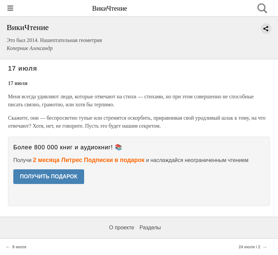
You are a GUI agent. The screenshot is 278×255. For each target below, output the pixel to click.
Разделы (150, 227)
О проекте (121, 227)
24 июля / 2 (249, 247)
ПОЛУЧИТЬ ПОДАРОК (48, 176)
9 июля (19, 247)
